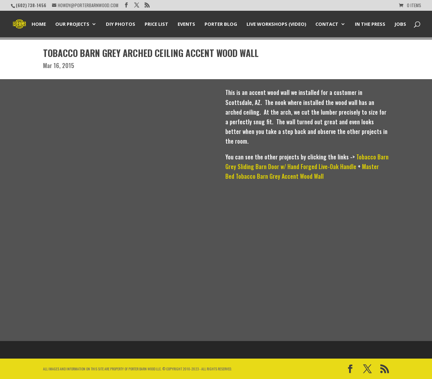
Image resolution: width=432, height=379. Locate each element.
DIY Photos (120, 24)
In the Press (370, 24)
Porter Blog (221, 24)
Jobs (400, 24)
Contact (326, 24)
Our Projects (72, 24)
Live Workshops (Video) (276, 24)
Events (186, 24)
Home (39, 24)
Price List (156, 24)
